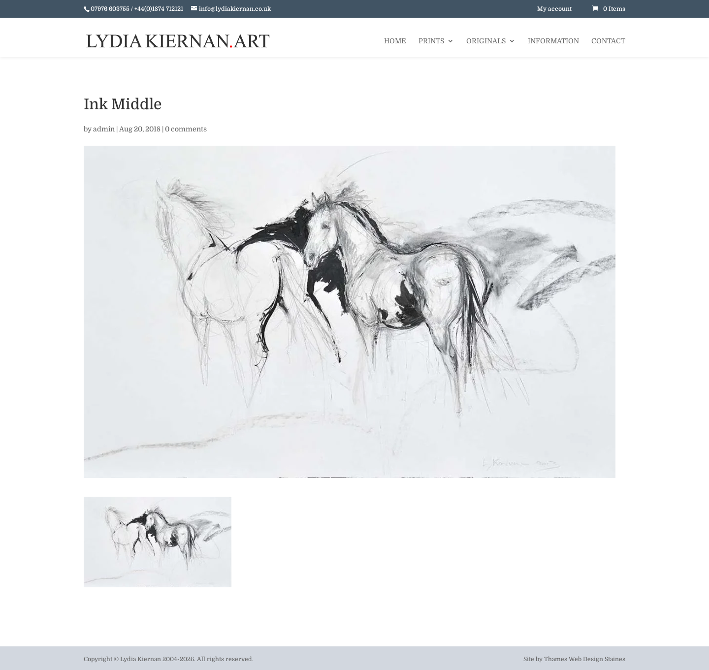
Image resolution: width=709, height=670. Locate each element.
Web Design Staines (597, 659)
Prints (431, 41)
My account (554, 8)
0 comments (186, 129)
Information (553, 41)
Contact (608, 41)
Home (395, 41)
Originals (486, 41)
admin (104, 129)
